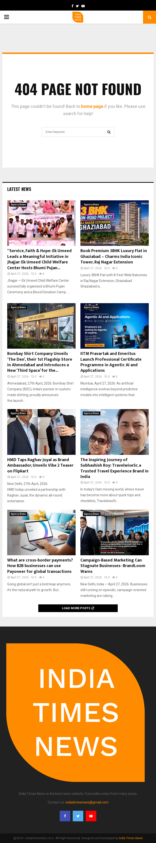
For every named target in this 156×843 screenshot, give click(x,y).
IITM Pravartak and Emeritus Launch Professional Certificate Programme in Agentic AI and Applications (111, 362)
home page (92, 106)
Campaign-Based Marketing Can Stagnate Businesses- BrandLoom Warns (112, 566)
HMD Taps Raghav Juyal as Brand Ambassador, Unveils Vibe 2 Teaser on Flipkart (40, 465)
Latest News (19, 189)
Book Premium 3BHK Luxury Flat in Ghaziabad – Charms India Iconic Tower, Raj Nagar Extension (113, 256)
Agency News (18, 204)
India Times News (131, 838)
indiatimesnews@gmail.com (87, 802)
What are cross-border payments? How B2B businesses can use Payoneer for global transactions (40, 566)
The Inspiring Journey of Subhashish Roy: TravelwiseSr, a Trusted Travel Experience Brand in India (114, 468)
